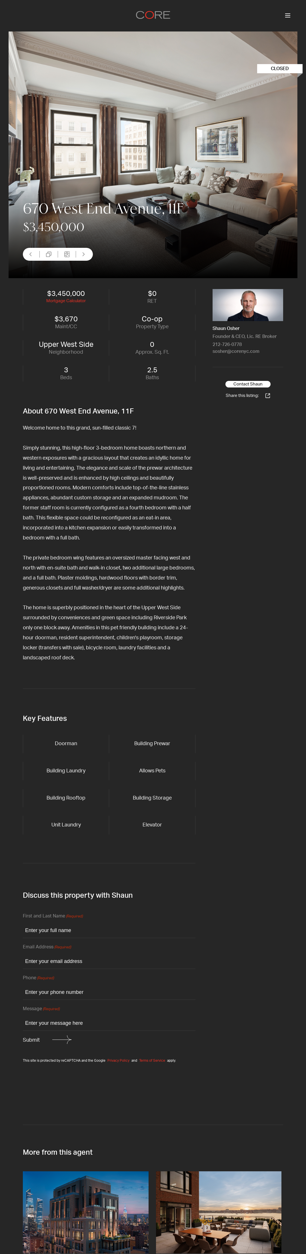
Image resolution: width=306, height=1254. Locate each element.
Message (41, 1009)
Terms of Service (152, 1060)
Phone (38, 978)
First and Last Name (53, 916)
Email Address (47, 947)
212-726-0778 (227, 344)
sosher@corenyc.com (236, 351)
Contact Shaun (248, 384)
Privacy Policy (118, 1060)
